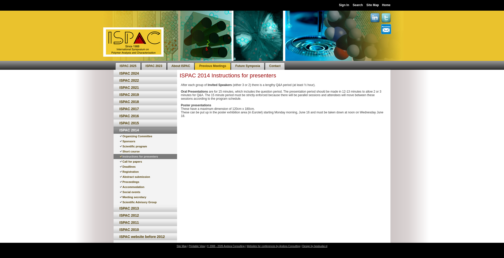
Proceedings (130, 181)
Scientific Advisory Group (139, 202)
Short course (131, 151)
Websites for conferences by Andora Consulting (273, 246)
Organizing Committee (137, 136)
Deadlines (129, 166)
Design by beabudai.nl (314, 246)
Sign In (344, 5)
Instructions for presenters (140, 156)
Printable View (197, 246)
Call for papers (132, 161)
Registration (130, 171)
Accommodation (133, 186)
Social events (131, 192)
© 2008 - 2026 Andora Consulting (226, 246)
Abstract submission (136, 176)
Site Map (372, 5)
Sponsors (128, 141)
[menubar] (200, 65)
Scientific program (134, 146)
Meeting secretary (134, 197)
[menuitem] (128, 66)
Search (358, 5)
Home (386, 5)
